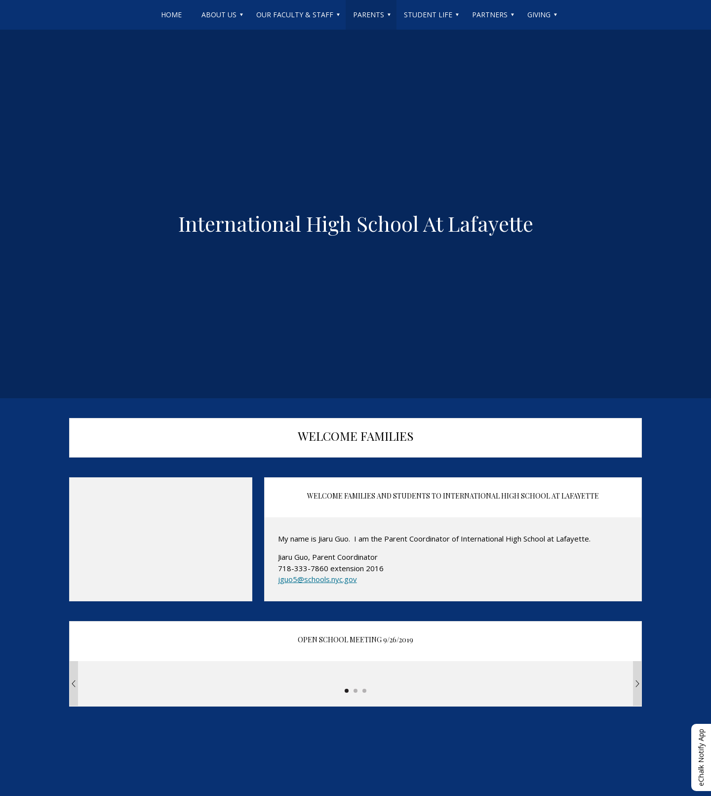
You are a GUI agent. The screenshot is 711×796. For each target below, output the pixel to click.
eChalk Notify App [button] (701, 757)
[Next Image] (637, 683)
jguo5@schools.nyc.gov (317, 579)
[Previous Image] (73, 683)
